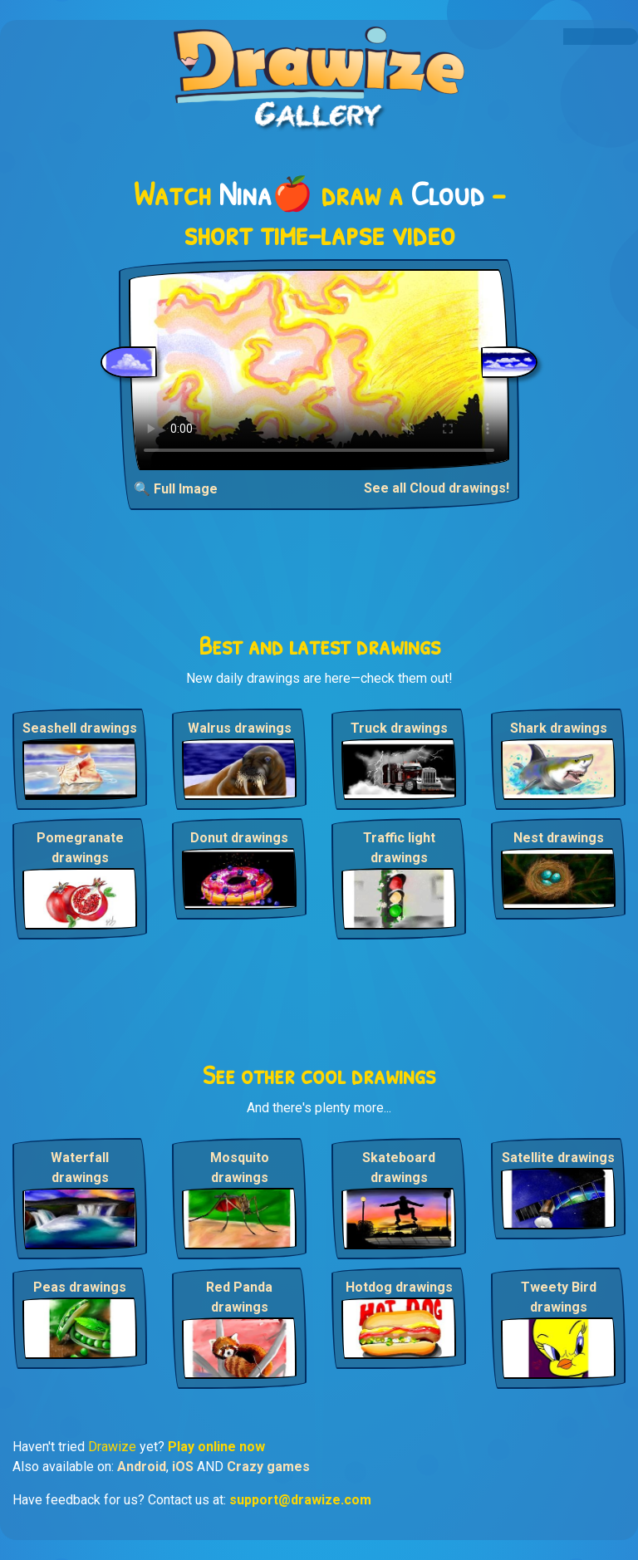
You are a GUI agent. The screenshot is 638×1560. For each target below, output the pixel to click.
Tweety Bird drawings (558, 1297)
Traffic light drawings (399, 848)
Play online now (216, 1447)
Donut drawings (239, 838)
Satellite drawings (558, 1157)
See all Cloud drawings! (436, 488)
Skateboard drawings (398, 1167)
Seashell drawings (79, 728)
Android (141, 1466)
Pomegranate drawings (80, 848)
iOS (183, 1466)
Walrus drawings (240, 728)
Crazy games (268, 1466)
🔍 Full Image (176, 489)
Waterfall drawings (80, 1167)
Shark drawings (558, 728)
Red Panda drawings (239, 1297)
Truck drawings (399, 728)
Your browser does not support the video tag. (319, 369)
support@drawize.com (300, 1500)
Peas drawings (79, 1287)
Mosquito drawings (239, 1167)
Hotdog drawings (399, 1287)
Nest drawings (558, 838)
